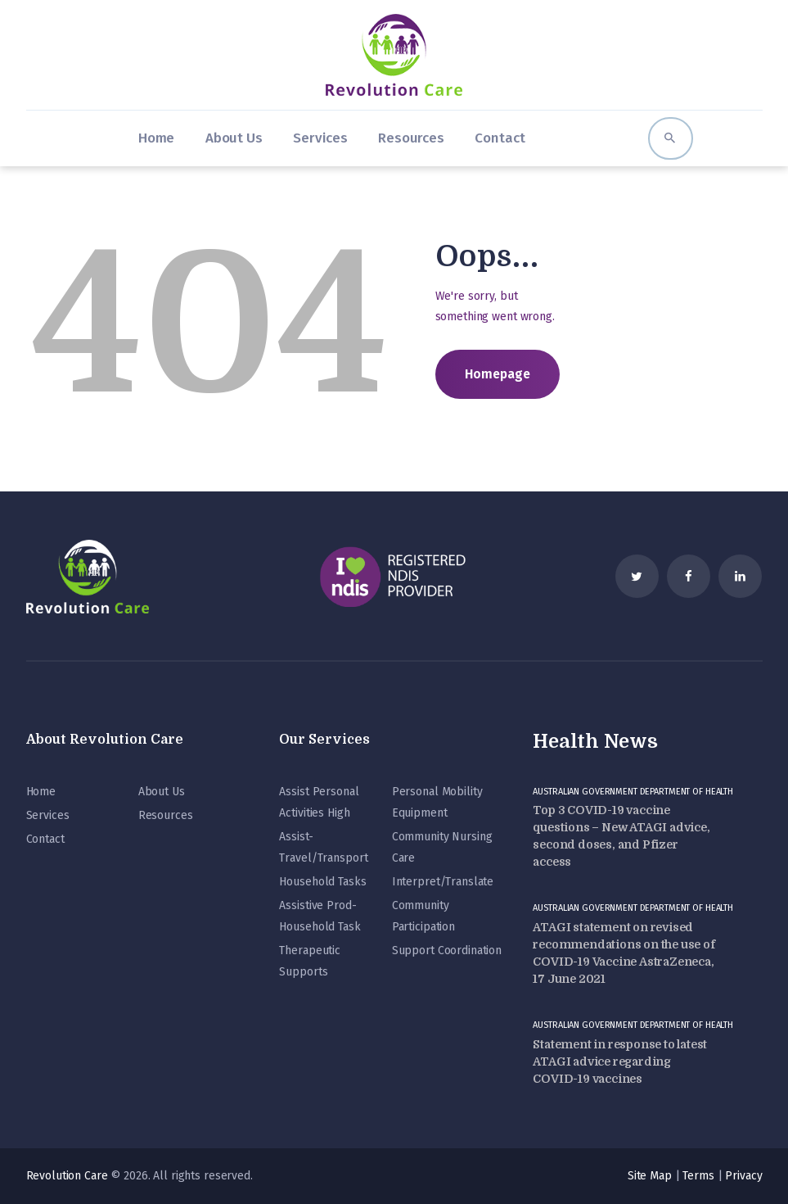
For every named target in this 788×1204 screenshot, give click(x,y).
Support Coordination (447, 950)
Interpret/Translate (443, 882)
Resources (165, 815)
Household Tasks (322, 882)
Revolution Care (67, 1176)
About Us (161, 792)
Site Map (650, 1176)
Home (41, 792)
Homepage (497, 374)
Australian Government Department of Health (633, 791)
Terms (698, 1176)
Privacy (743, 1176)
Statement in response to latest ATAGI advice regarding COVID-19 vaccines (620, 1061)
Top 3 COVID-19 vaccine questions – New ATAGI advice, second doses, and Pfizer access (621, 835)
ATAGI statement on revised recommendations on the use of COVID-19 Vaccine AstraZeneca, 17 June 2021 (623, 953)
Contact (45, 839)
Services (48, 815)
